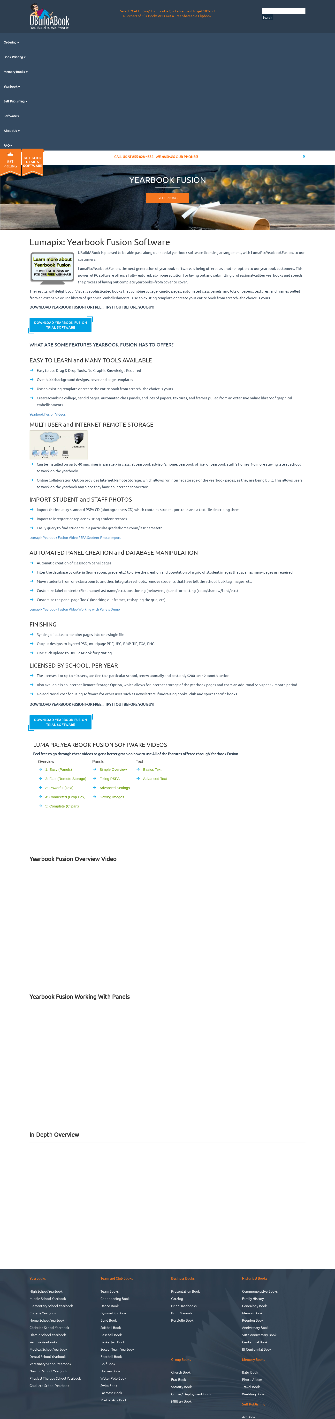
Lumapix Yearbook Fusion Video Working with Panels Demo (75, 609)
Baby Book (250, 1372)
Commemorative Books (260, 1291)
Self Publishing (14, 101)
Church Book (180, 1372)
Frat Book (178, 1379)
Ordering (10, 42)
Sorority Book (181, 1386)
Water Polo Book (113, 1378)
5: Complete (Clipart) (62, 806)
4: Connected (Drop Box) (65, 797)
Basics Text (152, 769)
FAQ (7, 145)
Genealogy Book (254, 1306)
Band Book (108, 1320)
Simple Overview (113, 769)
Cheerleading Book (114, 1298)
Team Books (109, 1291)
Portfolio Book (182, 1320)
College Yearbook (43, 1313)
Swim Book (108, 1385)
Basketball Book (112, 1342)
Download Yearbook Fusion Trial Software (60, 324)
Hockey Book (110, 1371)
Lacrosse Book (111, 1392)
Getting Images (111, 797)
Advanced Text (155, 779)
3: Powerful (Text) (59, 788)
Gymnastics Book (113, 1313)
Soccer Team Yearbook (117, 1349)
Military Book (181, 1401)
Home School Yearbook (47, 1320)
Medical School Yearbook (48, 1349)
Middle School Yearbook (48, 1298)
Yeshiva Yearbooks (43, 1342)
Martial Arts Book (113, 1400)
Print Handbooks (184, 1306)
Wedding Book (253, 1394)
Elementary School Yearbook (51, 1306)
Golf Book (107, 1363)
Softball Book (110, 1327)
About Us (11, 131)
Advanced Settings (114, 788)
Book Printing (14, 57)
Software (10, 116)
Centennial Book (254, 1342)
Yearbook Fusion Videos (48, 414)
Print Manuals (181, 1313)
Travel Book (251, 1386)
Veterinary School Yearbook (50, 1363)
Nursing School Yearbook (48, 1371)
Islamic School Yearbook (48, 1335)
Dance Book (109, 1306)
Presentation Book (185, 1291)
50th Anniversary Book (259, 1335)
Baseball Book (111, 1335)
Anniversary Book (255, 1327)
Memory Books (15, 72)
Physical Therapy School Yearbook (55, 1378)
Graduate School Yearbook (49, 1385)
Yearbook (11, 86)
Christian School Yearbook (49, 1327)
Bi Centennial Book (256, 1349)
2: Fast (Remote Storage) (65, 779)
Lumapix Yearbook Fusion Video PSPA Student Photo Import (75, 537)
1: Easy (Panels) (58, 769)
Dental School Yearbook (48, 1356)
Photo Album (252, 1379)
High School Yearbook (46, 1291)
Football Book (111, 1356)
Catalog (177, 1298)
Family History (253, 1298)
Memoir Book (252, 1313)
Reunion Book (252, 1320)
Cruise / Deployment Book (191, 1394)
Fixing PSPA (109, 779)
